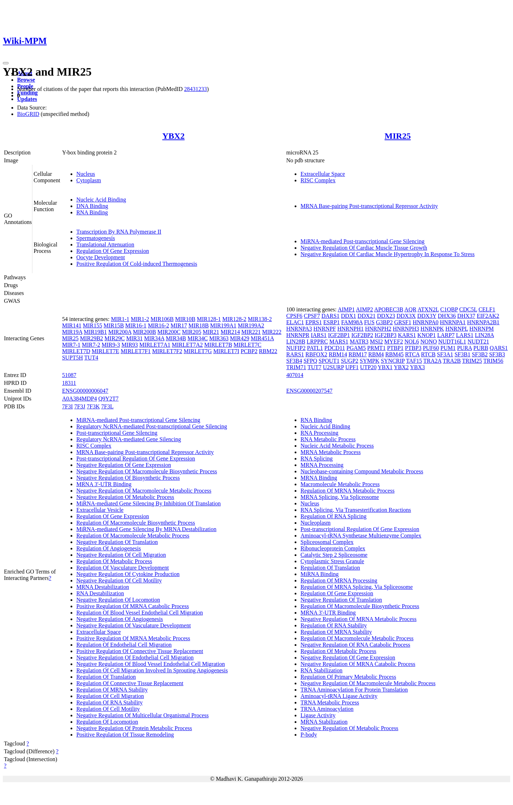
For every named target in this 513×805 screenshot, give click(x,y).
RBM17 (357, 354)
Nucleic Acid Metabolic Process (337, 446)
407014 (294, 375)
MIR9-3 (111, 345)
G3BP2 (384, 322)
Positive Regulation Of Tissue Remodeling (125, 735)
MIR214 (230, 332)
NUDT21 (478, 341)
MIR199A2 (251, 325)
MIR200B (144, 332)
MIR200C (169, 332)
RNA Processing (319, 433)
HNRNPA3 (299, 329)
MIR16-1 (136, 325)
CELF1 (486, 309)
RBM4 (376, 354)
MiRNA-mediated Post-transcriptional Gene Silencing (362, 241)
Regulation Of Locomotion (107, 722)
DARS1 (330, 316)
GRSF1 (402, 322)
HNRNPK (432, 329)
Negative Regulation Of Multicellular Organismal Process (142, 715)
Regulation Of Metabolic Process (114, 561)
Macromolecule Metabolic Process (339, 484)
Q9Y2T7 (108, 399)
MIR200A (119, 332)
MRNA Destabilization (102, 587)
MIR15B (114, 325)
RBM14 (338, 354)
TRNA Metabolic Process (329, 702)
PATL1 (315, 348)
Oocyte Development (100, 257)
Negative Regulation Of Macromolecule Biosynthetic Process (146, 471)
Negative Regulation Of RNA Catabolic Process (355, 645)
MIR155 (92, 325)
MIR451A (262, 338)
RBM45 (394, 354)
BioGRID (28, 114)
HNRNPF (325, 329)
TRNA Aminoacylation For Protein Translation (354, 690)
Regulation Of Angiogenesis (108, 548)
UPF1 (351, 367)
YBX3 (417, 367)
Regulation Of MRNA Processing (338, 580)
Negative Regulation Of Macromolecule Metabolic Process (143, 491)
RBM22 (268, 351)
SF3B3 (497, 354)
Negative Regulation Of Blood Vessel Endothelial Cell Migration (150, 664)
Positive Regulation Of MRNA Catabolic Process (132, 606)
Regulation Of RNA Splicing (333, 516)
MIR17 (179, 325)
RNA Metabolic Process (328, 439)
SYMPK (369, 361)
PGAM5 (356, 348)
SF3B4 (294, 361)
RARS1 (295, 354)
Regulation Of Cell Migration (110, 696)
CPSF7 (312, 316)
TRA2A (432, 361)
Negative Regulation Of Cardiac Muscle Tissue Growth (363, 248)
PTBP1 (395, 348)
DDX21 (367, 316)
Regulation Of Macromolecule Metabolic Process (132, 536)
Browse (26, 80)
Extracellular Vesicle (100, 510)
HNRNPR (297, 335)
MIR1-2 (140, 319)
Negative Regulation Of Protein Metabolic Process (134, 728)
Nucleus (85, 174)
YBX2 (173, 136)
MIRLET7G (198, 351)
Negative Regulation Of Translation (117, 542)
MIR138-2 (260, 319)
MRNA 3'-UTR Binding (103, 484)
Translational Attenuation (105, 244)
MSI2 (376, 341)
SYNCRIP (393, 361)
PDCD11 (334, 348)
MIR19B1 (95, 332)
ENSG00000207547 (309, 391)
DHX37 (466, 316)
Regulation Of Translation (106, 677)
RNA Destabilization (100, 593)
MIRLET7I (226, 351)
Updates (27, 99)
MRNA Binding (318, 478)
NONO (428, 341)
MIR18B (198, 325)
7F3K (93, 406)
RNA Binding (92, 212)
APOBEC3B (388, 309)
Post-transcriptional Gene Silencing (116, 433)
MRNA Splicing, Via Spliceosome (339, 497)
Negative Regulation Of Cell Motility (119, 580)
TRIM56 (493, 361)
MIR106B (162, 319)
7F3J (79, 406)
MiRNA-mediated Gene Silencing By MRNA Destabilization (146, 529)
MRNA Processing (321, 465)
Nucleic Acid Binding (101, 200)
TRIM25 (472, 361)
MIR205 (191, 332)
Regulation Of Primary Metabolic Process (348, 677)
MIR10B (185, 319)
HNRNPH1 (350, 329)
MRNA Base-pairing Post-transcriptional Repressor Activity (369, 206)
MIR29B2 (91, 338)
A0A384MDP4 (79, 399)
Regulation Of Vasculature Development (122, 568)
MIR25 (398, 136)
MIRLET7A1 (154, 345)
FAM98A (352, 322)
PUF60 (431, 348)
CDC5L (468, 309)
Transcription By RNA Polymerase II (118, 232)
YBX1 (385, 367)
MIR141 (71, 325)
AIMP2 (364, 309)
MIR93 (129, 345)
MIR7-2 (91, 345)
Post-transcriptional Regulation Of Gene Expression (135, 458)
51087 (69, 375)
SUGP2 (349, 361)
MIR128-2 (234, 319)
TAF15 (414, 361)
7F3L (107, 406)
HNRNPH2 (378, 329)
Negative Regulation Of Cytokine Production (128, 574)
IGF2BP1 (339, 335)
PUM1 (448, 348)
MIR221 (250, 332)
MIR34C (197, 338)
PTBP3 (413, 348)
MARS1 (338, 341)
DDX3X (406, 316)
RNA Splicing (316, 458)
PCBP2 (249, 351)
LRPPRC (317, 341)
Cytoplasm (88, 180)
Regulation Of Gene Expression (112, 251)
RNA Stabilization (321, 670)
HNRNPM (482, 329)
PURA (464, 348)
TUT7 (314, 367)
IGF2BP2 (362, 335)
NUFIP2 (295, 348)
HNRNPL (456, 329)
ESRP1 (331, 322)
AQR (410, 309)
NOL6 (411, 341)
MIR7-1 (71, 345)
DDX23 (386, 316)
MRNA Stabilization (323, 722)
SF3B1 (462, 354)
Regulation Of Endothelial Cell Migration (124, 645)
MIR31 (134, 338)
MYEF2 (393, 341)
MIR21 (211, 332)
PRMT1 (376, 348)
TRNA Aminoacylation (326, 709)
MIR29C (114, 338)
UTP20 (368, 367)
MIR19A (72, 332)
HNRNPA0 (425, 322)
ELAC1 (295, 322)
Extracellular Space (322, 174)
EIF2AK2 (488, 316)
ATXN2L (428, 309)
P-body (308, 735)
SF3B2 (479, 354)
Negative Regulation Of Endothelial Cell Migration (134, 657)
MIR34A (154, 338)
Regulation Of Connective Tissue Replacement (129, 683)
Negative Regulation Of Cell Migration (121, 555)
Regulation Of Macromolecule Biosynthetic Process (135, 523)
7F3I (67, 406)
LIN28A (484, 335)
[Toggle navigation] (6, 63)
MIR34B (176, 338)
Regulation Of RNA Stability (109, 702)
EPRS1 (313, 322)
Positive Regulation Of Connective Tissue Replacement (139, 651)
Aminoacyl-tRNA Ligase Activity (338, 696)
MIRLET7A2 (187, 345)
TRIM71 (296, 367)
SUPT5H (72, 358)
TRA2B (452, 361)
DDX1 (348, 316)
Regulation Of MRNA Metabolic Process (347, 491)
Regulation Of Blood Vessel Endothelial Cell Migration (139, 613)
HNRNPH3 (406, 329)
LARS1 (464, 335)
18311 (69, 383)
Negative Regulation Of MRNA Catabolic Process (357, 664)
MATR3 (359, 341)
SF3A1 (445, 354)
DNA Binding (92, 206)
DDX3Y (426, 316)
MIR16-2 (158, 325)
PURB (480, 348)
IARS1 (318, 335)
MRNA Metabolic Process (330, 452)
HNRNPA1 (453, 322)
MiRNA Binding (319, 574)
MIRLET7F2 (167, 351)
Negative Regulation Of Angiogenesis (119, 619)
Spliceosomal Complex (326, 542)
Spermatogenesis (95, 238)
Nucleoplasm (315, 523)
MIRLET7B (218, 345)
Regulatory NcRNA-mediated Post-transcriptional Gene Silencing (151, 426)
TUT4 (91, 358)
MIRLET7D (76, 351)
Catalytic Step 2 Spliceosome (333, 555)
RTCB (428, 354)
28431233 (195, 89)
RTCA (412, 354)
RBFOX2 (316, 354)
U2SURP (333, 367)
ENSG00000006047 (85, 391)
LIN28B (295, 341)
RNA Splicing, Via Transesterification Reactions (355, 510)
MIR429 (239, 338)
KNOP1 (427, 335)
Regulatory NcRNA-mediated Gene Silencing (128, 439)
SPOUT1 (329, 361)
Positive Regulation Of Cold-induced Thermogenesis (136, 264)
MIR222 (271, 332)
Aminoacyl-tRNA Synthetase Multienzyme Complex (360, 536)
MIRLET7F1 (136, 351)
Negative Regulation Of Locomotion (118, 600)
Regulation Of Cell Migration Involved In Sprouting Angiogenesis (152, 670)
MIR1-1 (120, 319)
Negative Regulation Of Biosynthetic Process (128, 478)
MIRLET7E (105, 351)
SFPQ (310, 361)
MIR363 (218, 338)
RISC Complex (317, 180)
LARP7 (446, 335)
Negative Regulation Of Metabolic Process (125, 497)
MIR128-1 (209, 319)
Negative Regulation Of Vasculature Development (133, 625)
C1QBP (449, 309)
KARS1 (407, 335)
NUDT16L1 (452, 341)
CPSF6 (294, 316)
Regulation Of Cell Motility (108, 709)
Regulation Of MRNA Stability (111, 690)
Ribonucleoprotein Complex (332, 548)
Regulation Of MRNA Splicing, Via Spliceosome (356, 587)
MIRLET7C (247, 345)
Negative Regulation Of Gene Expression (123, 465)
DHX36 (447, 316)
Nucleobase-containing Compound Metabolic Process (361, 471)
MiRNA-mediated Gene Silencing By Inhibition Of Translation (148, 503)
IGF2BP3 (386, 335)
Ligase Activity (317, 715)
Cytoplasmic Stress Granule (332, 561)
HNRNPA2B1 (483, 322)
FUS (369, 322)
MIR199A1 (223, 325)
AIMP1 (346, 309)
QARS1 (499, 348)
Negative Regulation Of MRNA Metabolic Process (358, 619)
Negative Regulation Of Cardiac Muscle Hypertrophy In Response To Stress (387, 254)
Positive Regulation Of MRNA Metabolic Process (133, 638)
